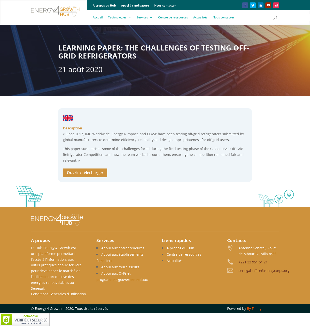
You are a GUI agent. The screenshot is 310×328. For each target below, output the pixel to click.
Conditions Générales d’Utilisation (58, 294)
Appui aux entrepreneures (122, 248)
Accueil (98, 17)
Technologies (117, 17)
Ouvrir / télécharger (85, 172)
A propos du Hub (104, 6)
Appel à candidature (135, 6)
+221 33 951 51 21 (253, 262)
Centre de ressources (173, 17)
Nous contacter (165, 6)
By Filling (254, 308)
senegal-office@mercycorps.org (264, 270)
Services (142, 17)
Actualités (200, 17)
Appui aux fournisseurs (120, 267)
